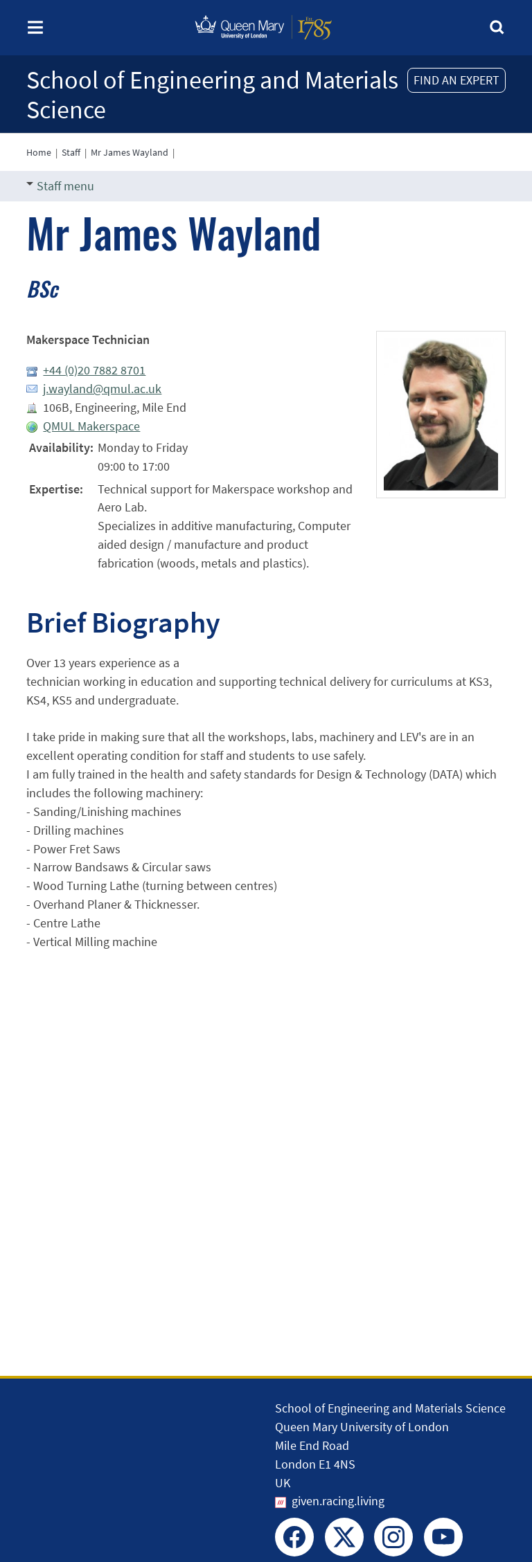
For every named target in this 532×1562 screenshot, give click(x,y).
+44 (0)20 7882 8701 (94, 370)
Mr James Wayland (129, 152)
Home (38, 152)
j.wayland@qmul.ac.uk (102, 389)
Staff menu (60, 186)
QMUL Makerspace (91, 426)
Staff (71, 152)
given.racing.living (338, 1501)
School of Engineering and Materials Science (212, 94)
